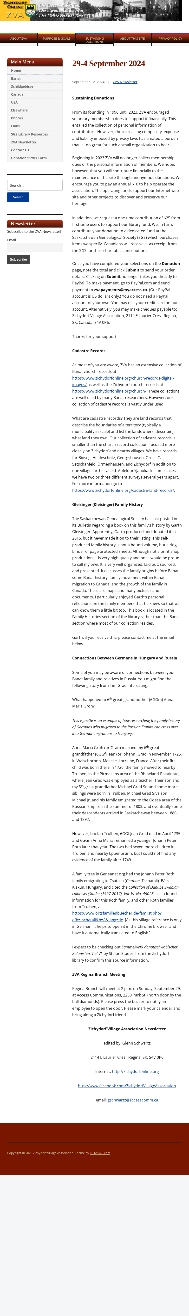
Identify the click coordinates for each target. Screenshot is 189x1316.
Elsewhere (19, 110)
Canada (17, 94)
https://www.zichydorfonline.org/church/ (109, 391)
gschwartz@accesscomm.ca (133, 1100)
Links (15, 126)
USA (14, 102)
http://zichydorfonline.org (135, 1071)
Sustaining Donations (94, 40)
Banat (16, 78)
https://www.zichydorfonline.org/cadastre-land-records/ (123, 490)
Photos (17, 118)
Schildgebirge (22, 86)
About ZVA (18, 38)
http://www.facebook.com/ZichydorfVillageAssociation (127, 1085)
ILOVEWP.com (100, 1153)
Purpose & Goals (57, 38)
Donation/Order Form (29, 158)
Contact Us (20, 150)
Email (11, 240)
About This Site (132, 38)
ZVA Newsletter (23, 142)
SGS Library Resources (29, 134)
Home (16, 70)
